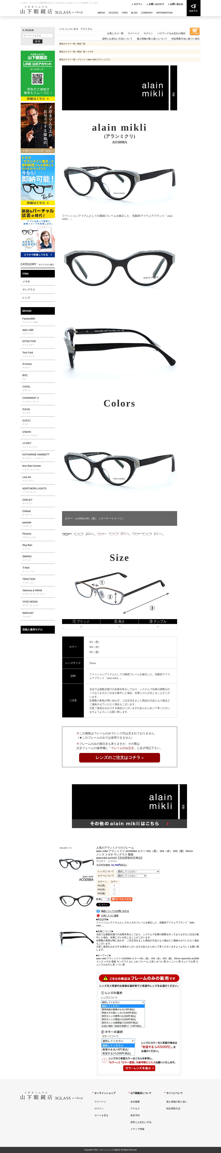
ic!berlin (38, 433)
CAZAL (38, 388)
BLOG (134, 12)
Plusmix (38, 535)
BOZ (38, 377)
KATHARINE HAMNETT (38, 456)
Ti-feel (38, 569)
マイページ (133, 33)
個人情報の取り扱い (176, 1101)
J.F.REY (38, 445)
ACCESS (113, 12)
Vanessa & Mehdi (38, 592)
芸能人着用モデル (32, 629)
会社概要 (135, 1101)
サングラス (28, 289)
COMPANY (147, 12)
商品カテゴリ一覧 (67, 44)
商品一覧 (81, 44)
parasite (38, 524)
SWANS (38, 558)
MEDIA (101, 12)
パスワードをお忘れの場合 (171, 33)
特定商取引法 (173, 1108)
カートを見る (101, 1115)
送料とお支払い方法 (140, 1122)
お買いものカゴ (156, 4)
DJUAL (38, 411)
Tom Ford (38, 354)
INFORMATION (164, 12)
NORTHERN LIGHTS (38, 490)
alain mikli (38, 332)
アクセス (135, 1108)
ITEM (124, 12)
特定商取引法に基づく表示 (186, 38)
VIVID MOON (38, 603)
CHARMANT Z (38, 399)
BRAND (27, 310)
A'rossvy (38, 365)
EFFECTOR (38, 343)
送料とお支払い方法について (117, 38)
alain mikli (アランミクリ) (98, 59)
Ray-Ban (38, 547)
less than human (38, 467)
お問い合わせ (176, 4)
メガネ (26, 281)
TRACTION (38, 581)
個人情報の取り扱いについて (152, 38)
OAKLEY (38, 501)
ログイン (138, 4)
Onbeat (38, 513)
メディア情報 (137, 1129)
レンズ (26, 297)
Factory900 (38, 320)
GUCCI (38, 422)
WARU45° (38, 615)
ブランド (81, 59)
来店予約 (135, 1115)
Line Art (38, 479)
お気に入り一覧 (115, 33)
